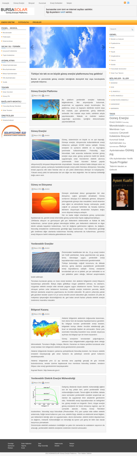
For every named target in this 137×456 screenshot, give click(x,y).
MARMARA (115, 108)
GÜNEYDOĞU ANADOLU (119, 100)
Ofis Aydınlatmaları (9, 78)
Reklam (10, 448)
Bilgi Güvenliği (43, 446)
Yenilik (5, 82)
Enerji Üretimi (116, 122)
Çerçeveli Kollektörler (10, 51)
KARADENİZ (115, 104)
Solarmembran (8, 41)
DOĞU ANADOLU (117, 95)
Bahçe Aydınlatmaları (10, 73)
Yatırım (113, 60)
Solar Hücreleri (8, 92)
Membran (115, 129)
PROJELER (37, 22)
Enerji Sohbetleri (56, 3)
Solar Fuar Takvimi (117, 73)
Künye (72, 446)
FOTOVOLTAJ (23, 22)
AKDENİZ (114, 83)
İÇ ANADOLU (115, 91)
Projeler (122, 162)
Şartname (11, 446)
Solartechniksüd (8, 120)
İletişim (69, 3)
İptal (39, 443)
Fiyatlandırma (115, 43)
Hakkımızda (59, 443)
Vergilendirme (115, 56)
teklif (62, 12)
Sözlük (113, 64)
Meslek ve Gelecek (117, 39)
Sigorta (23, 446)
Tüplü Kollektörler (9, 55)
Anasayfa (5, 3)
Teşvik (113, 52)
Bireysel (31, 3)
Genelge (11, 443)
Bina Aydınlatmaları (9, 69)
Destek (57, 446)
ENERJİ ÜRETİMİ (7, 22)
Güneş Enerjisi (18, 3)
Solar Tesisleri (7, 110)
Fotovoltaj (125, 122)
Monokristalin (7, 32)
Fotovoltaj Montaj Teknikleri (12, 106)
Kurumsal (42, 3)
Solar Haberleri (26, 443)
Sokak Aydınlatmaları (10, 65)
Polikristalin (6, 37)
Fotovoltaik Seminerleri (118, 69)
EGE (112, 87)
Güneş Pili (6, 96)
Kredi (112, 47)
